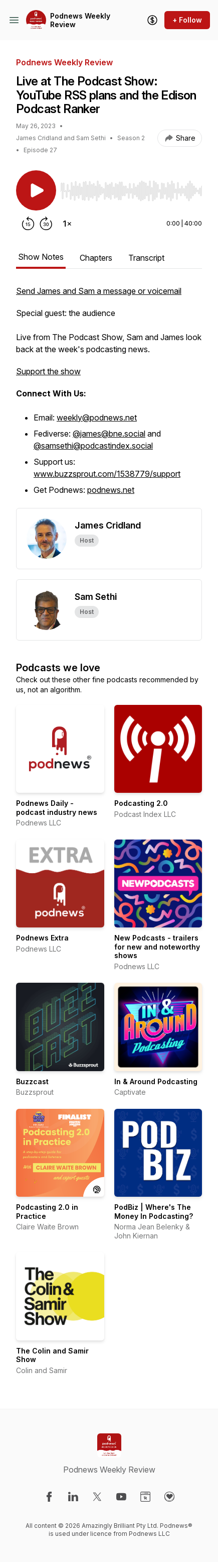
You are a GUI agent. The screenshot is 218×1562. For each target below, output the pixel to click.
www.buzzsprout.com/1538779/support (107, 474)
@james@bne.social (109, 434)
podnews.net (110, 490)
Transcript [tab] (146, 258)
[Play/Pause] (36, 190)
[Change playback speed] (67, 224)
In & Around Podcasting (155, 1081)
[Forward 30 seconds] (46, 224)
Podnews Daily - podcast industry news (56, 807)
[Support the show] (152, 20)
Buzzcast (32, 1081)
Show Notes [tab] (41, 257)
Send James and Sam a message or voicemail (98, 291)
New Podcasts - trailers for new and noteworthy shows (157, 946)
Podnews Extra (42, 937)
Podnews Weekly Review (80, 20)
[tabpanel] (109, 396)
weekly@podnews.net (97, 417)
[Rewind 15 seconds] (28, 224)
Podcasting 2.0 (141, 803)
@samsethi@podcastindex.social (93, 446)
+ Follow (187, 20)
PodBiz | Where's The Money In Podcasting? (153, 1211)
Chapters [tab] (96, 258)
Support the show (48, 371)
